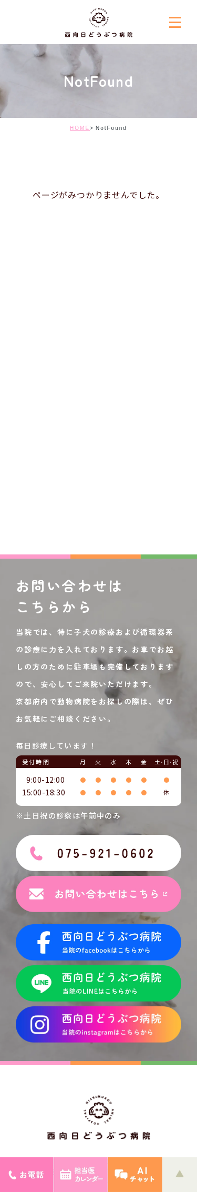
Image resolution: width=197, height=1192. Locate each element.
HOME (80, 128)
